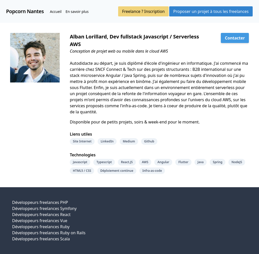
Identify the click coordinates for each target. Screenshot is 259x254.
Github (149, 141)
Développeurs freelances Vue (39, 220)
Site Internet (82, 141)
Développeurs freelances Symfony (44, 208)
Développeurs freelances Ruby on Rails (48, 233)
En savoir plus (77, 11)
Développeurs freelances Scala (41, 239)
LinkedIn (107, 141)
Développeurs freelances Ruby (41, 226)
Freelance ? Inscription (143, 11)
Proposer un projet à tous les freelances (211, 11)
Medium (129, 141)
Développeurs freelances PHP (40, 202)
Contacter (235, 38)
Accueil (55, 11)
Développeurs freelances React (41, 214)
